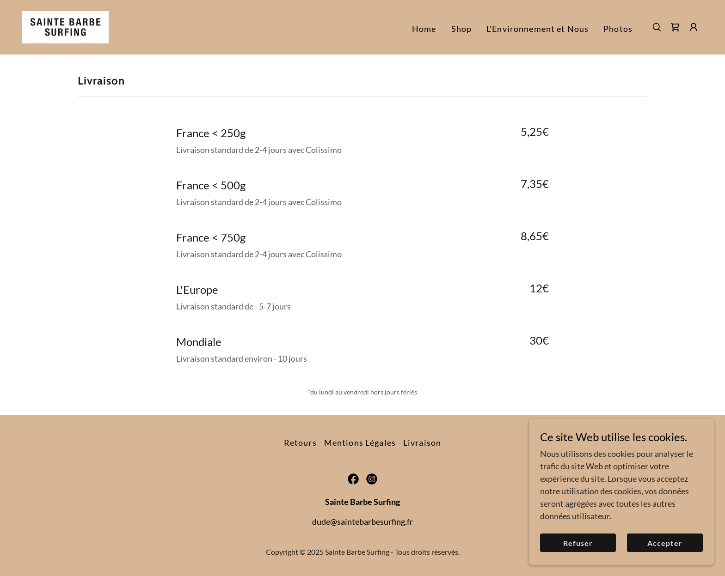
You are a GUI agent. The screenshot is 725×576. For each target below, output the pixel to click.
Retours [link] (300, 442)
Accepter (664, 562)
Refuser (578, 562)
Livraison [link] (422, 442)
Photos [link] (618, 29)
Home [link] (424, 29)
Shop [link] (461, 29)
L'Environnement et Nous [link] (537, 29)
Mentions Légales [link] (360, 442)
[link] (65, 26)
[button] (693, 27)
